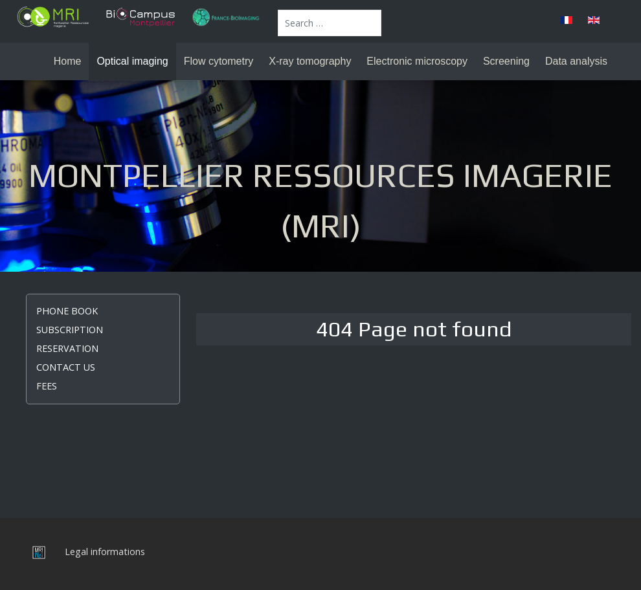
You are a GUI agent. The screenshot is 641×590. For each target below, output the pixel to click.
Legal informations (105, 551)
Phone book (67, 311)
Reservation (67, 348)
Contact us (65, 367)
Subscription (69, 329)
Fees (46, 386)
